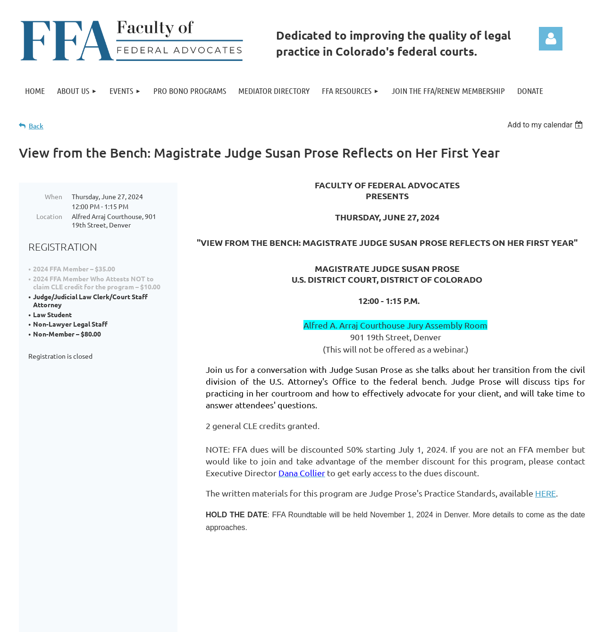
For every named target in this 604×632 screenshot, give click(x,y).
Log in (550, 39)
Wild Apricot (472, 623)
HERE (545, 493)
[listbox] (546, 125)
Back (36, 125)
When (53, 196)
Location (49, 216)
